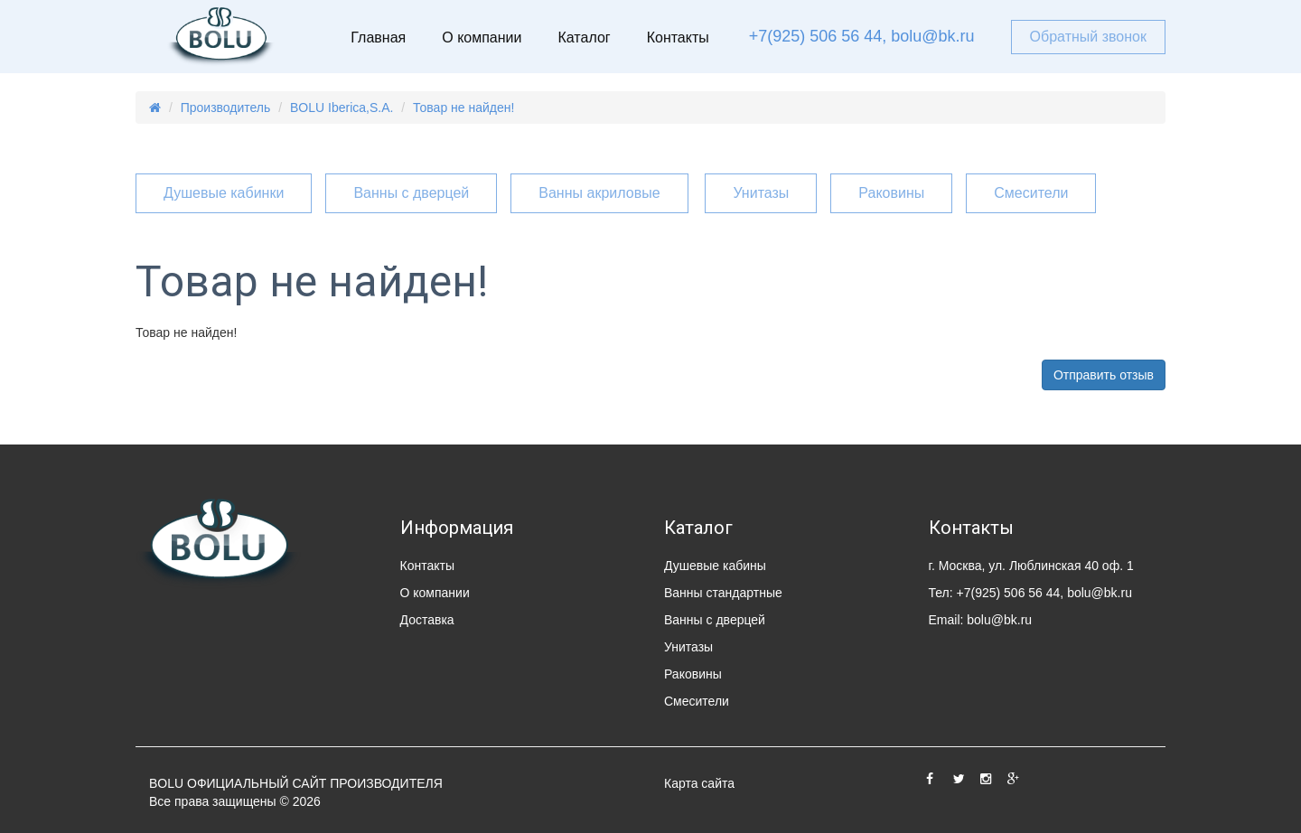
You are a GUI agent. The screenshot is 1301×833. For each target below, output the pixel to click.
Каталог (583, 37)
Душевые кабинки (224, 193)
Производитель (226, 107)
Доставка (427, 620)
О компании (481, 37)
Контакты (678, 37)
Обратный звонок (1088, 36)
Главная (378, 37)
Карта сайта (699, 783)
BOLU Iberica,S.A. (341, 107)
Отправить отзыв (1103, 375)
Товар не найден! (463, 107)
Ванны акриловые (599, 193)
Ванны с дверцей (411, 193)
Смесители (1031, 193)
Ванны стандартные (723, 592)
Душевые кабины (715, 565)
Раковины (891, 193)
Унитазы (761, 193)
